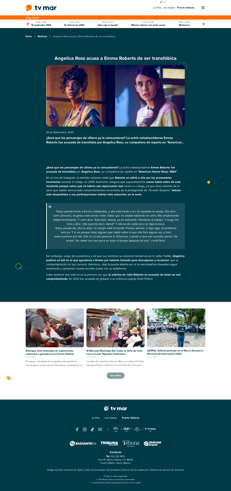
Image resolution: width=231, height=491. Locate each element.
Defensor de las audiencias (134, 470)
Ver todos (115, 375)
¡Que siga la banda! (108, 25)
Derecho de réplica (74, 470)
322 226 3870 (118, 456)
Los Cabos (111, 418)
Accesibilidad (113, 470)
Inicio (29, 36)
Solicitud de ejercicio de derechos (167, 470)
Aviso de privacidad (95, 470)
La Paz (96, 418)
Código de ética (55, 470)
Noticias (43, 36)
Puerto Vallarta (130, 418)
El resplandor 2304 (41, 25)
